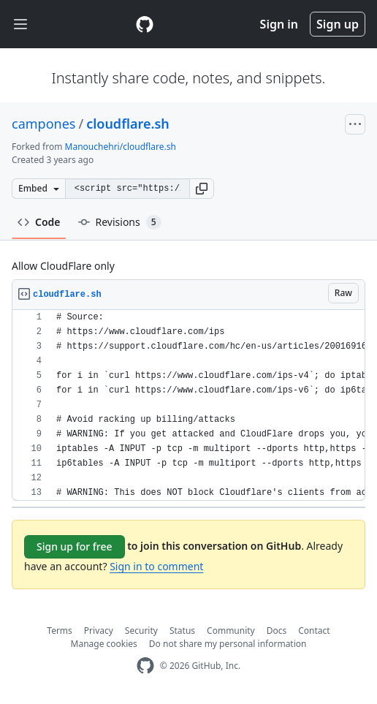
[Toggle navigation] (20, 24)
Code (39, 222)
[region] (188, 405)
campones (43, 123)
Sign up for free (75, 546)
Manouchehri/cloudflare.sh (120, 146)
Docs (277, 630)
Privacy (98, 630)
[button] (201, 188)
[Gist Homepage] (144, 24)
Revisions (119, 222)
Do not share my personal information (228, 643)
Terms (59, 630)
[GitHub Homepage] (145, 665)
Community (231, 630)
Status (182, 630)
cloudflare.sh (128, 123)
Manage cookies (104, 643)
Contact (314, 630)
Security (141, 630)
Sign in (279, 24)
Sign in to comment (156, 566)
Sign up (337, 24)
